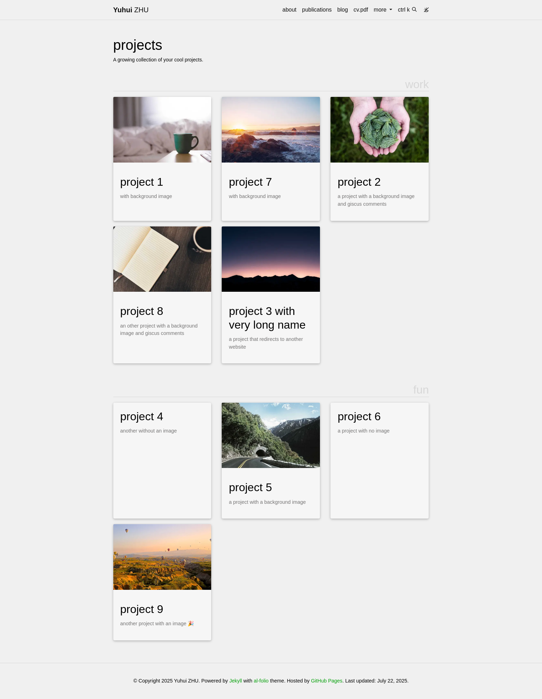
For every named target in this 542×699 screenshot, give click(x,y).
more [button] (381, 10)
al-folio (261, 681)
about (289, 10)
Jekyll (235, 681)
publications (317, 10)
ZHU (131, 10)
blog (342, 10)
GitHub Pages (326, 681)
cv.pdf (361, 10)
